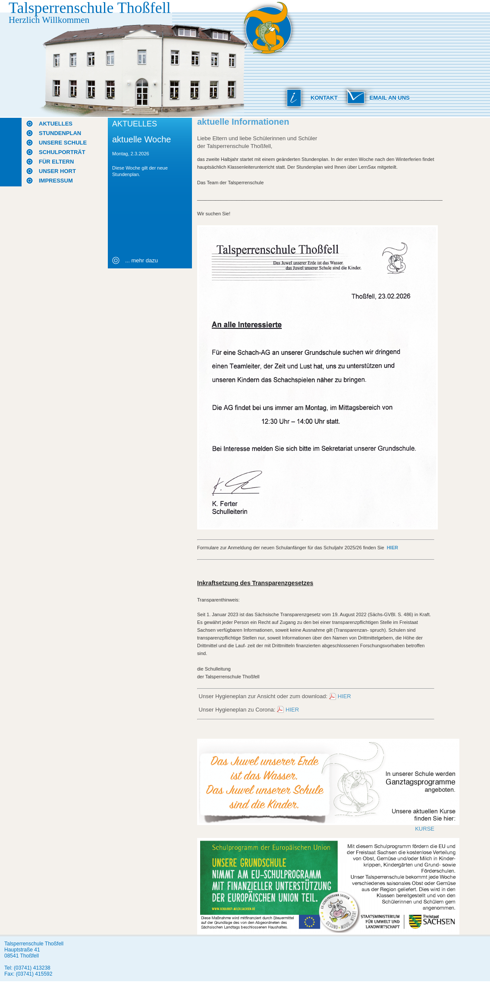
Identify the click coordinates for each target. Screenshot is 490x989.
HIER (344, 696)
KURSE (424, 828)
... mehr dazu (141, 260)
